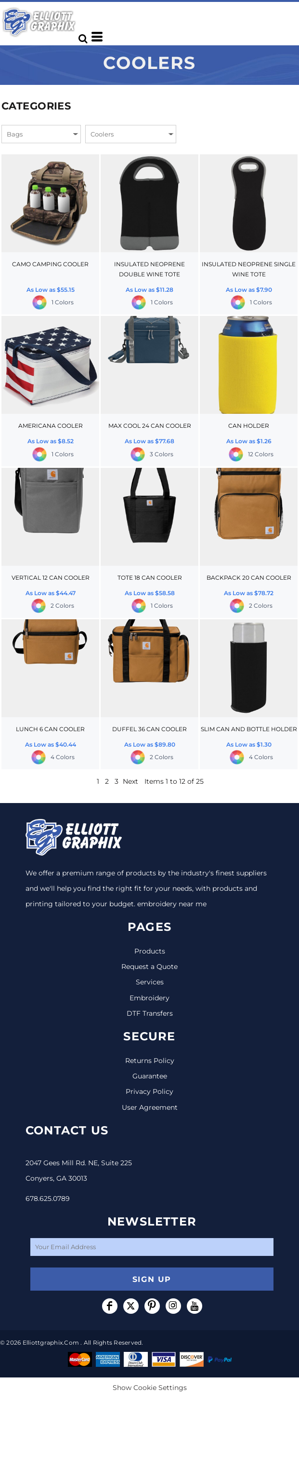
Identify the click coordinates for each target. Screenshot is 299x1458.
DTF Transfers (150, 1013)
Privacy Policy (149, 1091)
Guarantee (149, 1076)
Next (130, 781)
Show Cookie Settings (150, 1387)
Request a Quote (149, 966)
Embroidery (149, 998)
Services (150, 982)
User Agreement (150, 1107)
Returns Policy (149, 1060)
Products (149, 951)
